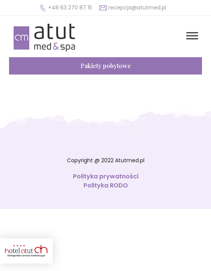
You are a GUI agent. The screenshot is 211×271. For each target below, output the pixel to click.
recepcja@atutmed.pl (137, 7)
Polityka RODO (105, 185)
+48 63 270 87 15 (70, 7)
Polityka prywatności (105, 176)
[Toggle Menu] (192, 35)
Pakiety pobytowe (105, 66)
